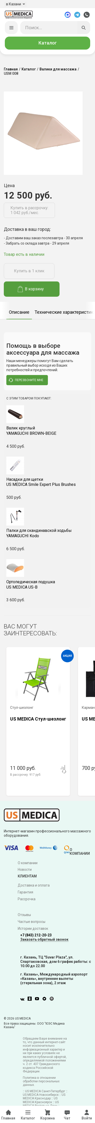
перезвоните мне (26, 380)
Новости (25, 870)
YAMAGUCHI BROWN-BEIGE (47, 431)
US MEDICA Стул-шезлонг (38, 719)
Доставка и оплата (34, 886)
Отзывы (24, 915)
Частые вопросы (31, 922)
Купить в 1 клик (29, 271)
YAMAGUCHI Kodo (47, 533)
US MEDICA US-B (47, 584)
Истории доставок (33, 928)
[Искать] (83, 27)
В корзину (31, 289)
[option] (19, 310)
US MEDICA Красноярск (40, 1100)
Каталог (48, 43)
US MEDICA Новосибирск (41, 1095)
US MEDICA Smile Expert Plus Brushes (47, 482)
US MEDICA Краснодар (44, 1096)
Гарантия (25, 892)
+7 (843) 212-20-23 (36, 935)
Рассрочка (26, 899)
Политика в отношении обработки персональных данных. (41, 1081)
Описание (19, 312)
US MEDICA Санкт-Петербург (45, 1091)
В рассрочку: (25, 775)
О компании (27, 863)
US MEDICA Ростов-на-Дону (41, 1103)
